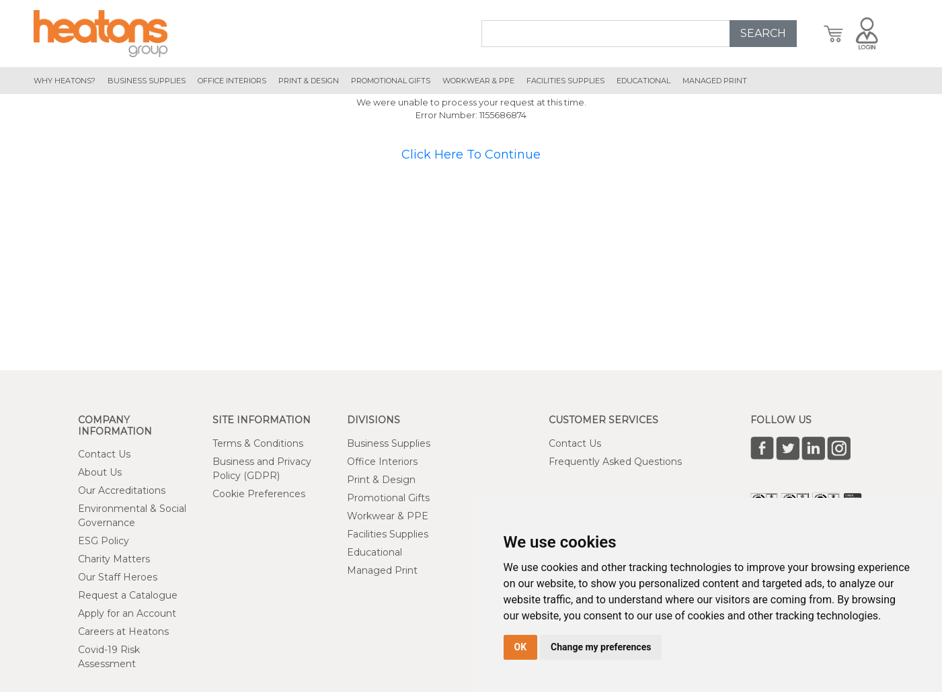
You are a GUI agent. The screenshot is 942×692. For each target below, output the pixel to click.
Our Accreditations (121, 490)
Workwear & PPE (387, 516)
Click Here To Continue (471, 154)
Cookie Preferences (258, 494)
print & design (308, 80)
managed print (714, 80)
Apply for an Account (127, 613)
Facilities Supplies (565, 80)
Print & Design (381, 480)
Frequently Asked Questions (615, 462)
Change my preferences (601, 647)
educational (643, 80)
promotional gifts (390, 80)
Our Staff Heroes (117, 577)
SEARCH (763, 33)
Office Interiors (382, 462)
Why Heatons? (64, 80)
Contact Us (104, 454)
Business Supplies (147, 80)
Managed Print (382, 570)
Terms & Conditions (257, 443)
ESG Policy (103, 541)
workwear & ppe (478, 80)
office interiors (232, 80)
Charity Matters (114, 559)
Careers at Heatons (123, 631)
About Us (100, 472)
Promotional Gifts (388, 498)
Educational (374, 552)
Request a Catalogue (128, 595)
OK (520, 647)
